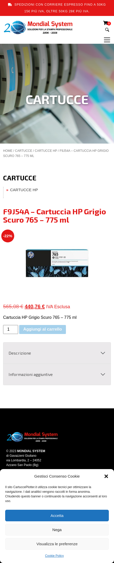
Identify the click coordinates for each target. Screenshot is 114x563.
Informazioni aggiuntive (31, 374)
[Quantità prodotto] (10, 329)
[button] (106, 476)
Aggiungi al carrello (42, 329)
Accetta (56, 515)
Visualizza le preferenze (57, 544)
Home (7, 151)
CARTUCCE (23, 151)
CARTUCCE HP (46, 151)
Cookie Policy (54, 556)
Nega (57, 529)
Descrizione (20, 352)
